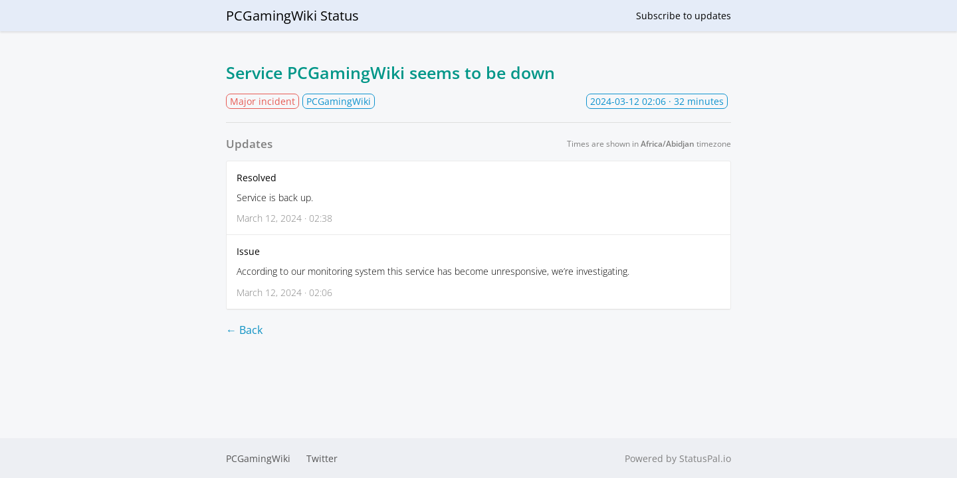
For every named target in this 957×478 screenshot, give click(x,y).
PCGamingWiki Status (292, 16)
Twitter (322, 458)
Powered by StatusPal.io (678, 458)
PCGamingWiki (258, 458)
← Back (244, 330)
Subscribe (683, 15)
